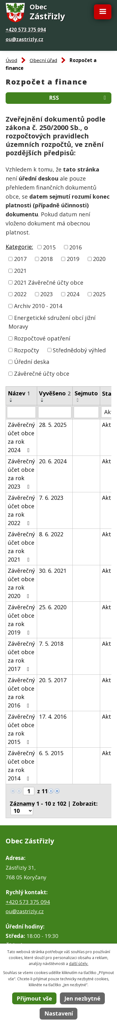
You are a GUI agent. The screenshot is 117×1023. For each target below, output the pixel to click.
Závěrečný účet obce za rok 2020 (21, 583)
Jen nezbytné (82, 998)
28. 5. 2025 (52, 424)
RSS (78, 97)
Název (19, 393)
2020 (99, 259)
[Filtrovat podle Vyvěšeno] (54, 412)
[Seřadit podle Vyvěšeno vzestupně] (42, 399)
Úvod (11, 60)
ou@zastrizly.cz (24, 39)
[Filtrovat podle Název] (21, 412)
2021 (20, 270)
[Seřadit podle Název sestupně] (11, 401)
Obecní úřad (43, 60)
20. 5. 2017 (52, 680)
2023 (46, 294)
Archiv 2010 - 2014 (38, 306)
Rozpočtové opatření (42, 338)
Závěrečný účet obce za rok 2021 (21, 546)
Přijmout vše (34, 998)
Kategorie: (19, 246)
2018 (46, 259)
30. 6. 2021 (52, 570)
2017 (20, 259)
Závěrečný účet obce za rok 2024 (21, 437)
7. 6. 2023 (51, 497)
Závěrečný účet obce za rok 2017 (21, 656)
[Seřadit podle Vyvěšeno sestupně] (42, 401)
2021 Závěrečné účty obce (48, 282)
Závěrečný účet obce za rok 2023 (21, 473)
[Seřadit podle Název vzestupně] (11, 399)
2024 (73, 294)
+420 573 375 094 (26, 30)
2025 (99, 294)
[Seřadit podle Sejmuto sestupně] (78, 401)
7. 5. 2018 (51, 643)
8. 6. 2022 (51, 534)
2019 (73, 259)
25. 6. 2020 (52, 607)
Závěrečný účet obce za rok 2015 (21, 729)
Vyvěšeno (55, 393)
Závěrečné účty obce (41, 373)
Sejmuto (86, 393)
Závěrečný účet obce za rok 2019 (21, 619)
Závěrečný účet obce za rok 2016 (21, 692)
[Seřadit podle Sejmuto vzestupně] (78, 399)
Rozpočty (26, 350)
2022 (20, 294)
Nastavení (58, 1013)
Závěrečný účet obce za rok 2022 (21, 510)
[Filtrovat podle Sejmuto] (86, 412)
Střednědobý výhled (79, 350)
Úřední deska (31, 361)
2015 (49, 247)
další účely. (78, 963)
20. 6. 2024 (52, 461)
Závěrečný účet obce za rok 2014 (21, 765)
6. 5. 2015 (51, 753)
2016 (75, 247)
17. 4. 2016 (52, 716)
